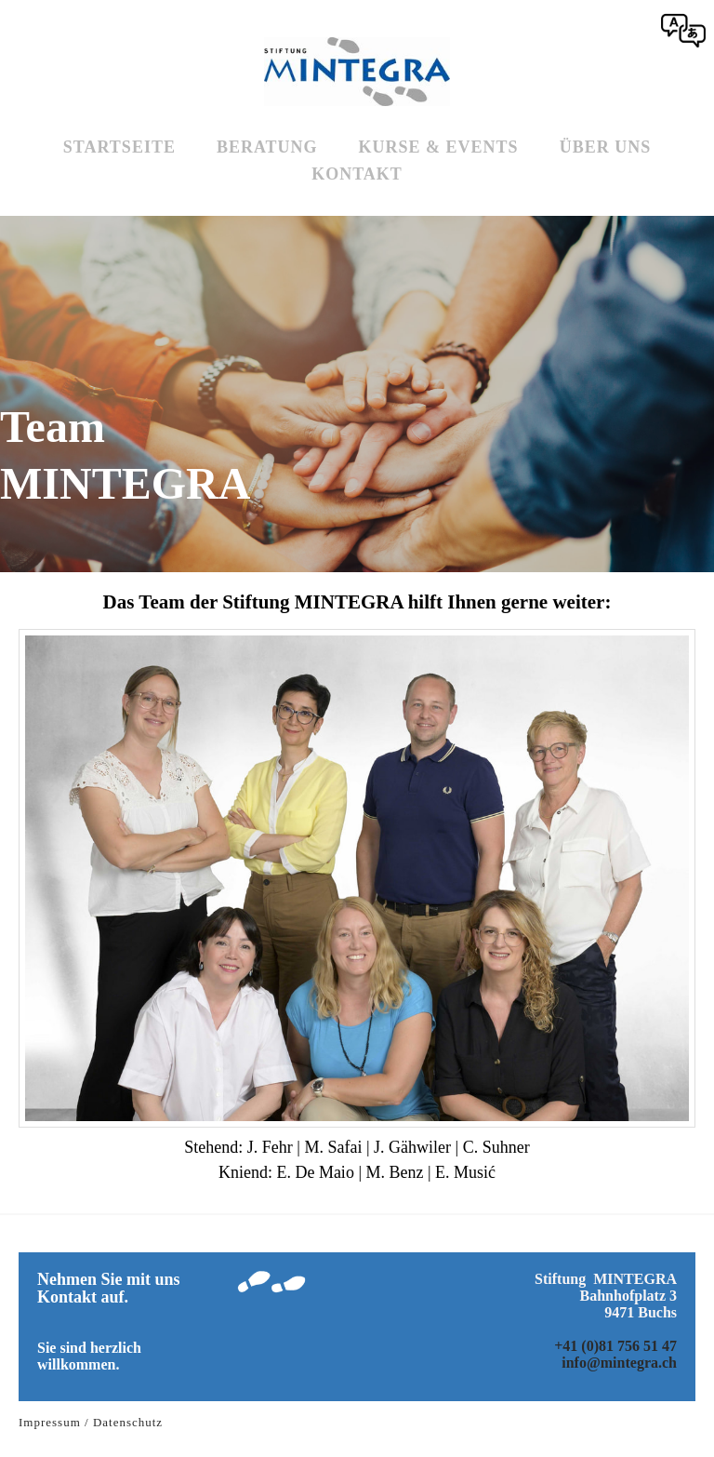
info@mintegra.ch (619, 1362)
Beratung (267, 147)
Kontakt (357, 174)
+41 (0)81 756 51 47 (615, 1346)
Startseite (119, 147)
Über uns (606, 147)
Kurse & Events (439, 147)
